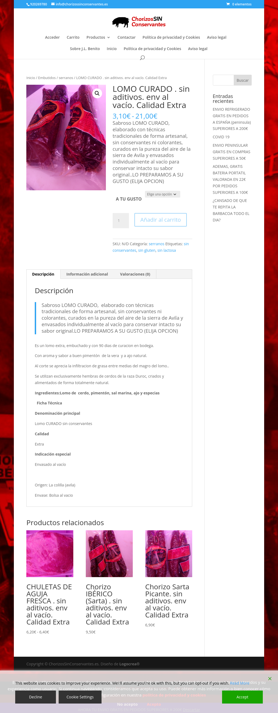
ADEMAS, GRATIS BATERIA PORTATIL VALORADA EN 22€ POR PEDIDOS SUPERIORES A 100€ (230, 179)
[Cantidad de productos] (121, 220)
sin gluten (147, 250)
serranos (66, 77)
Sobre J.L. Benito (85, 49)
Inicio (111, 49)
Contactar (127, 37)
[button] (97, 93)
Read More (239, 683)
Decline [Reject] (35, 696)
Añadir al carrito (160, 219)
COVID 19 (221, 136)
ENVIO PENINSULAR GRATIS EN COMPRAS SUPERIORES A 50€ (231, 152)
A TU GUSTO (129, 199)
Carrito (73, 37)
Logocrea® (129, 663)
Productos (96, 37)
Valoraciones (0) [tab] (135, 274)
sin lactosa (166, 250)
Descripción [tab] (43, 274)
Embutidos (47, 77)
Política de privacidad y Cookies (171, 37)
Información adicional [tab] (87, 274)
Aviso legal (216, 37)
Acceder (52, 37)
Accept (242, 696)
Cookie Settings (80, 696)
